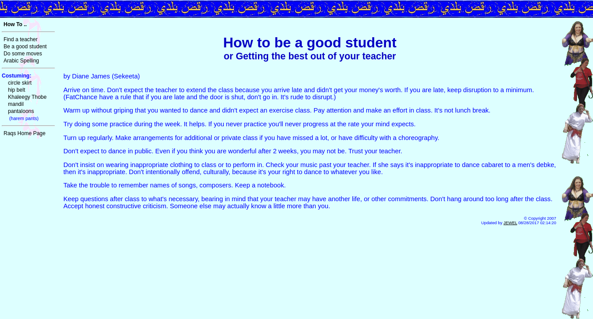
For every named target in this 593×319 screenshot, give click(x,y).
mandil (15, 104)
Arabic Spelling (21, 61)
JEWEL (510, 223)
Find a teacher (21, 39)
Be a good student (25, 46)
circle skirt (19, 83)
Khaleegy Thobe (27, 97)
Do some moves (23, 54)
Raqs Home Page (25, 133)
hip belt (16, 90)
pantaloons (21, 111)
